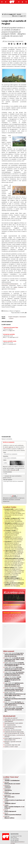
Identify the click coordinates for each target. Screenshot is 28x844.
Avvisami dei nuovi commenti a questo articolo (12, 476)
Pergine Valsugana (13, 316)
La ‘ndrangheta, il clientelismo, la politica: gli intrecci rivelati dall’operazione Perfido (13, 533)
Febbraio (12, 779)
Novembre (8, 789)
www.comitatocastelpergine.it (10, 284)
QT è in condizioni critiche (11, 605)
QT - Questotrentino (10, 725)
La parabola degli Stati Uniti (12, 745)
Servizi (19, 14)
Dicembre (8, 786)
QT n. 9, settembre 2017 (10, 344)
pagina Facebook (18, 287)
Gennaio (12, 783)
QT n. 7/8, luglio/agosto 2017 (11, 337)
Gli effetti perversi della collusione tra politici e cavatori (14, 579)
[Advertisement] (14, 390)
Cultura (11, 318)
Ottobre (12, 792)
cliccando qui (14, 470)
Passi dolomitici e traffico (18, 312)
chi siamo (13, 843)
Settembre (9, 796)
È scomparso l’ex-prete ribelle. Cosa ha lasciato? (13, 727)
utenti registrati (9, 447)
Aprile (10, 810)
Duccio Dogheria (8, 329)
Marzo (13, 813)
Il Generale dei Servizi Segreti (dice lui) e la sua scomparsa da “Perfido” (14, 732)
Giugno (10, 802)
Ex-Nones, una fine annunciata (13, 730)
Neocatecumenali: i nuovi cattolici (14, 723)
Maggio (14, 807)
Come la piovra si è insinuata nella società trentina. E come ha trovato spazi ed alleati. (14, 538)
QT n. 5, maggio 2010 (9, 330)
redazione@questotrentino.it (17, 841)
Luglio (15, 799)
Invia (14, 496)
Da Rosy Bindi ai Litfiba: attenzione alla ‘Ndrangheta (14, 584)
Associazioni (22, 316)
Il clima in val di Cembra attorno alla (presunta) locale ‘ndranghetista (14, 520)
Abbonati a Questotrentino (12, 613)
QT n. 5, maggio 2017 (10, 14)
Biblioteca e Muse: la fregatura (11, 311)
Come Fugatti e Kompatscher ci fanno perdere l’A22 (13, 739)
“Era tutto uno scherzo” (11, 718)
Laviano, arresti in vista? (11, 746)
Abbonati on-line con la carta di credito (14, 621)
